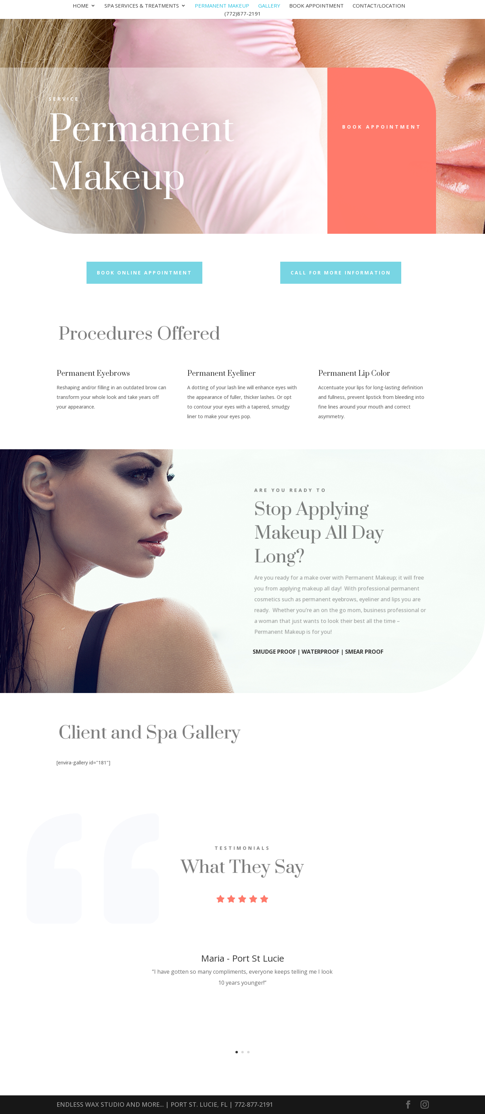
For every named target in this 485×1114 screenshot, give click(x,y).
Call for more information (341, 272)
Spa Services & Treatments (141, 6)
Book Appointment (316, 6)
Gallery (269, 6)
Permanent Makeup (222, 6)
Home (81, 6)
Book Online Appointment (144, 272)
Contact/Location (379, 6)
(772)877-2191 (242, 14)
